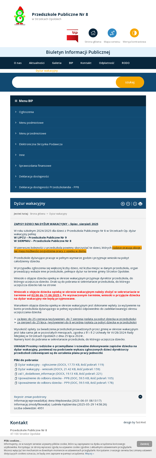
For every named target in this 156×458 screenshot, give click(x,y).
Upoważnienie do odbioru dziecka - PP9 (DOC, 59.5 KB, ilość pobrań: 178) (66, 382)
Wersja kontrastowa (134, 41)
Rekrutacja (21, 70)
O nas (18, 63)
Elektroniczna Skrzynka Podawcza (40, 144)
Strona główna (93, 41)
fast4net (141, 422)
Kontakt (86, 63)
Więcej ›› (89, 453)
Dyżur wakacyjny (47, 70)
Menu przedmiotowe (32, 133)
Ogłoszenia (26, 112)
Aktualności (37, 63)
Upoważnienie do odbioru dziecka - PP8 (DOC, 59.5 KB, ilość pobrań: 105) (66, 378)
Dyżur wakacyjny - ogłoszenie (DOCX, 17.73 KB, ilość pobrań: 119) (61, 364)
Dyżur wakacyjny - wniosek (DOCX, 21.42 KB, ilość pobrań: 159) (59, 369)
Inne (22, 155)
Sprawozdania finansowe (35, 165)
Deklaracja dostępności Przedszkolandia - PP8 (49, 187)
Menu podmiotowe (31, 122)
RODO (126, 63)
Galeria (56, 63)
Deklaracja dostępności (34, 176)
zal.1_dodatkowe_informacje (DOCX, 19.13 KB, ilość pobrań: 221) (60, 373)
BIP (71, 63)
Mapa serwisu (112, 41)
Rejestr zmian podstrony (30, 397)
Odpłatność (106, 63)
